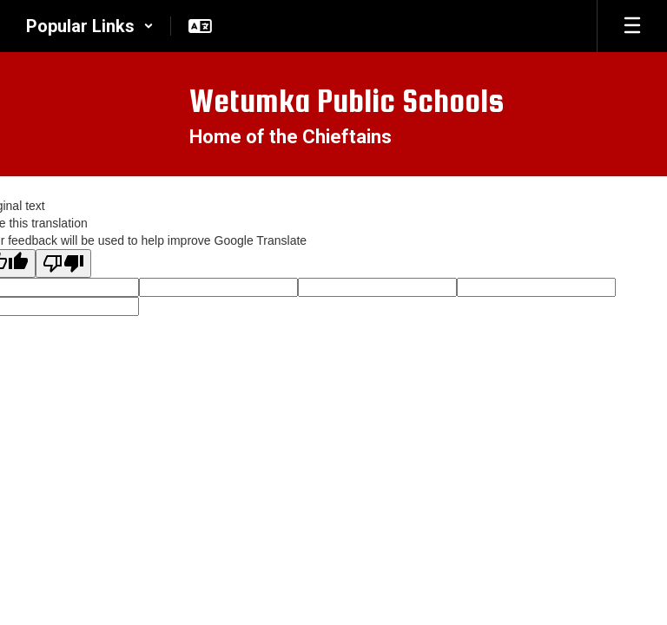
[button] (90, 26)
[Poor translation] (63, 263)
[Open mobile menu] (632, 26)
